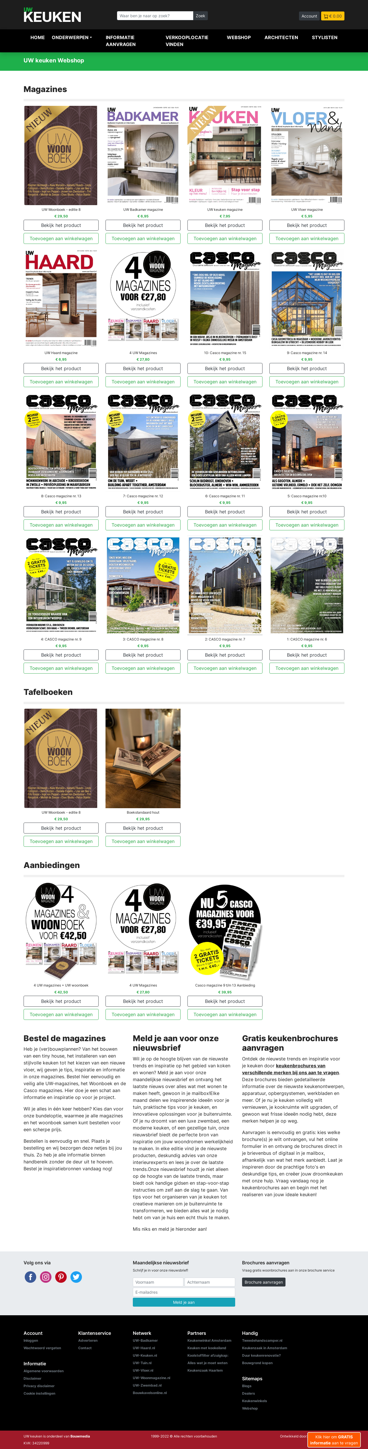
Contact (85, 1348)
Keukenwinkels (254, 1401)
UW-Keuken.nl (145, 1355)
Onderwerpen (70, 37)
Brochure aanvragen (264, 1282)
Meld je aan (184, 1302)
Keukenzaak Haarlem (205, 1370)
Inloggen (31, 1340)
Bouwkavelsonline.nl (150, 1393)
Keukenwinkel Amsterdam (209, 1340)
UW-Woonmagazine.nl (151, 1378)
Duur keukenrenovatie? (261, 1355)
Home (37, 37)
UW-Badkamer (145, 1340)
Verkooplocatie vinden (187, 41)
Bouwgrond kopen (257, 1363)
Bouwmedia (80, 1436)
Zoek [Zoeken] (200, 15)
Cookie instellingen (39, 1393)
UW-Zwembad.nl (147, 1385)
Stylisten (325, 37)
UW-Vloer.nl (143, 1370)
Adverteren (87, 1340)
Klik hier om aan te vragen (334, 1439)
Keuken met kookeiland (206, 1348)
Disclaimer (32, 1378)
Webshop (239, 37)
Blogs (247, 1386)
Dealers (248, 1393)
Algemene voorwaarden (44, 1371)
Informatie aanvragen (121, 41)
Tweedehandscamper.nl (262, 1340)
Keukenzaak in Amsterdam (264, 1348)
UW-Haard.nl (144, 1348)
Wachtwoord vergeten (42, 1348)
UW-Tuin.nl (142, 1363)
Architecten (281, 37)
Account (309, 16)
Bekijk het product (61, 225)
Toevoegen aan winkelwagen (61, 238)
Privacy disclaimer (39, 1386)
